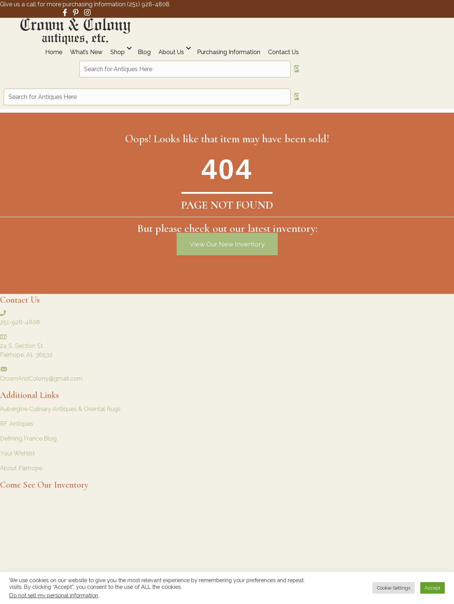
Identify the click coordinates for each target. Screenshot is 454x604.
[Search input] (185, 69)
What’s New (86, 52)
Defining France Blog (28, 438)
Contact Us (283, 52)
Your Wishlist (17, 453)
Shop (117, 52)
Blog (144, 52)
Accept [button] (432, 588)
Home (53, 52)
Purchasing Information (228, 52)
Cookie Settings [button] (393, 588)
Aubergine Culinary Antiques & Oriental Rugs (60, 408)
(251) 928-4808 (148, 4)
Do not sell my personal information (53, 595)
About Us (171, 52)
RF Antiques (16, 423)
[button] (129, 48)
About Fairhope (21, 468)
